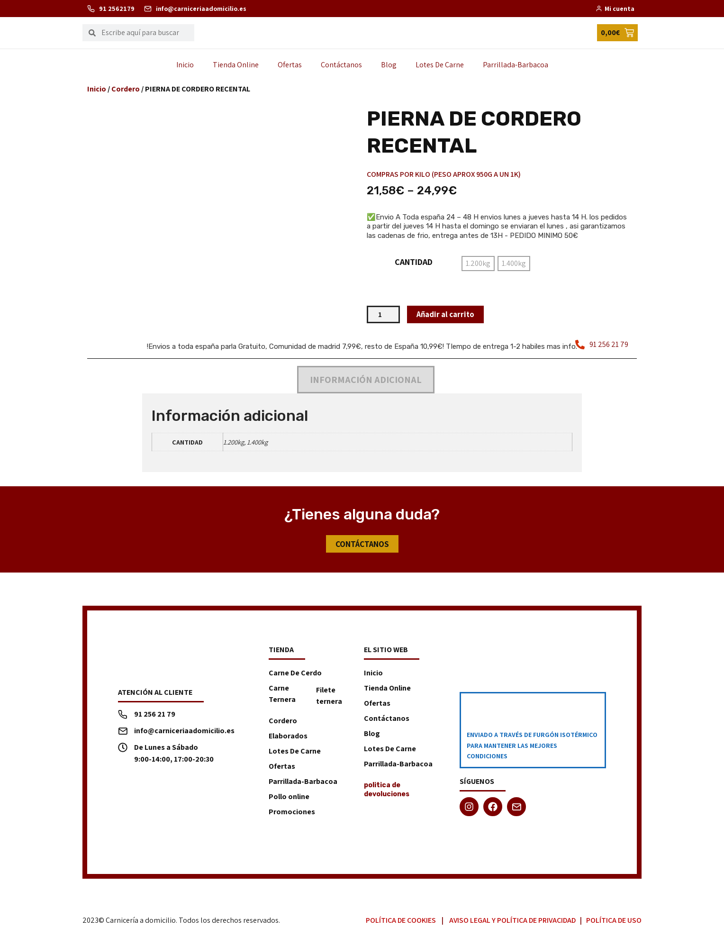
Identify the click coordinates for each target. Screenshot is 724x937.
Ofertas (290, 65)
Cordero (125, 89)
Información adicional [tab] (366, 380)
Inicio (185, 65)
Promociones (292, 813)
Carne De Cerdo (295, 674)
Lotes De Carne (440, 65)
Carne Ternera (282, 694)
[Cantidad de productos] (383, 315)
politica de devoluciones (386, 790)
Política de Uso (614, 921)
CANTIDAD (414, 262)
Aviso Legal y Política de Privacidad (512, 921)
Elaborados (288, 737)
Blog (389, 65)
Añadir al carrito (447, 314)
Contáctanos (341, 65)
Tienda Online (236, 65)
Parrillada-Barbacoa (515, 65)
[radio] (478, 263)
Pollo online (289, 797)
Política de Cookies (401, 921)
